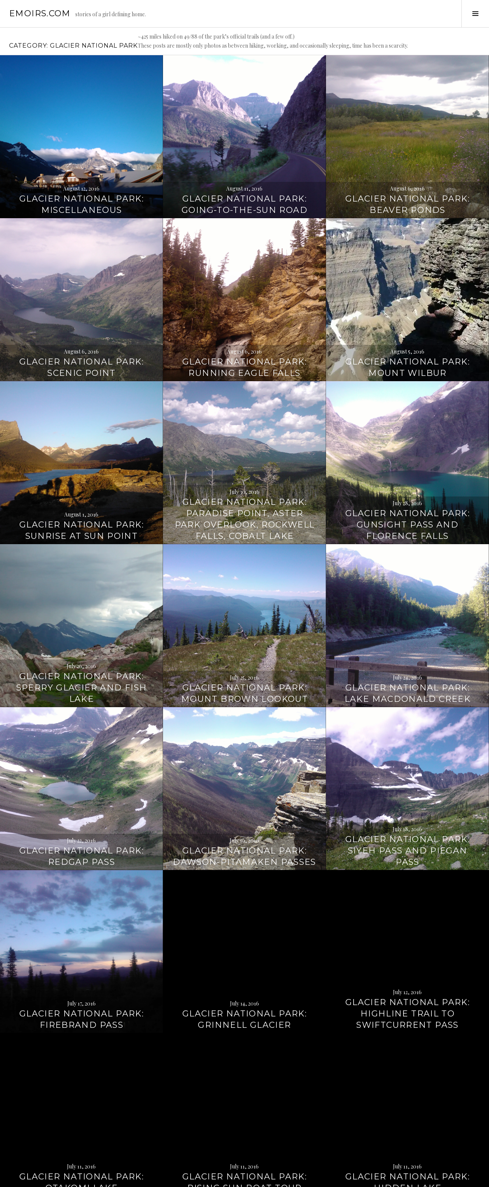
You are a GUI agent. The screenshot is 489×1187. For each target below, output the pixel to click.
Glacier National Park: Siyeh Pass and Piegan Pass (407, 795)
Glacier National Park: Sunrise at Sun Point (81, 475)
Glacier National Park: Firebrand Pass (81, 964)
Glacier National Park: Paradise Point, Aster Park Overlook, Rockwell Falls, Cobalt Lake (245, 464)
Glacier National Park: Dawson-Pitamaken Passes (244, 801)
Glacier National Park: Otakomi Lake (81, 1127)
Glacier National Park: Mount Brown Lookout (244, 638)
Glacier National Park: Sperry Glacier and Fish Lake (81, 632)
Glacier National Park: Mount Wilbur (407, 312)
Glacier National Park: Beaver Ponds (407, 149)
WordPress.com (131, 1178)
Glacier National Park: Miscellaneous (81, 149)
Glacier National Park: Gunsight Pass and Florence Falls (407, 469)
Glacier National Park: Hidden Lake (407, 1127)
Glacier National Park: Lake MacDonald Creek (408, 638)
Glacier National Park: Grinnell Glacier (244, 964)
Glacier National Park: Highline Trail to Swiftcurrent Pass (407, 958)
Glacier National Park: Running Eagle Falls (244, 312)
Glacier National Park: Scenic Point (81, 312)
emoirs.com (40, 13)
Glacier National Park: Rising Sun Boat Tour (244, 1127)
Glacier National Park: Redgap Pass (81, 801)
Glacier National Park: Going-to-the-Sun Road (244, 149)
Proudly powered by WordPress (42, 1178)
